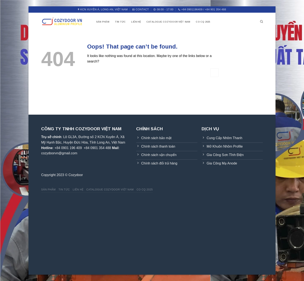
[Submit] (214, 72)
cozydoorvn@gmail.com (59, 153)
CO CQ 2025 (203, 21)
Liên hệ (136, 21)
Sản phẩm (102, 21)
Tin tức (120, 21)
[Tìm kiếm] (261, 21)
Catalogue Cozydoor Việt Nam (168, 21)
